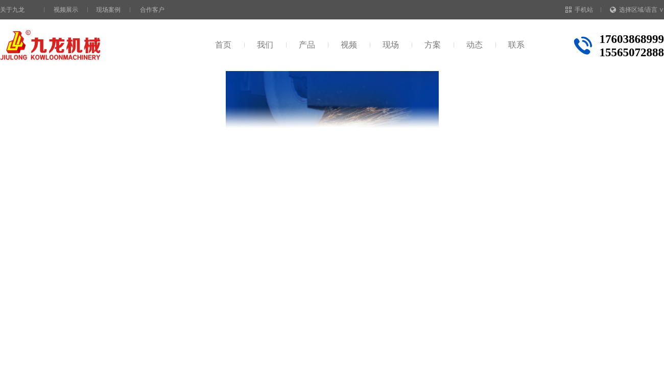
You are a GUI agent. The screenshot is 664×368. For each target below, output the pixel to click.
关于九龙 (12, 9)
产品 (307, 44)
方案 (432, 44)
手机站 (579, 9)
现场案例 (108, 9)
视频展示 (66, 9)
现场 (391, 44)
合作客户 (152, 9)
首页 (223, 44)
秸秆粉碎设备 (144, 91)
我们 (265, 44)
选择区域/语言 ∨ (637, 9)
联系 (516, 44)
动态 (474, 44)
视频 (349, 44)
